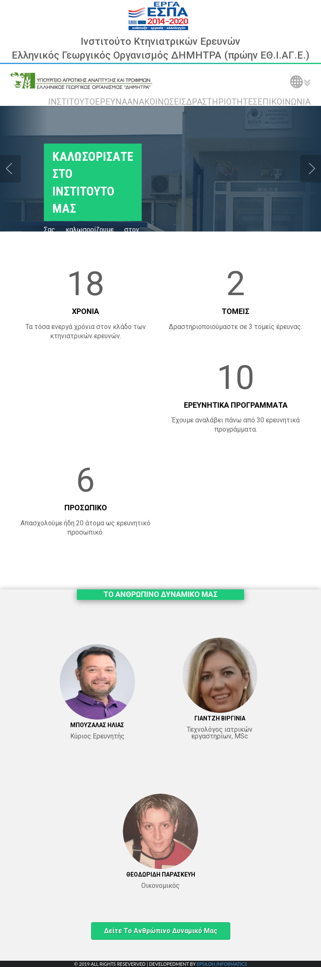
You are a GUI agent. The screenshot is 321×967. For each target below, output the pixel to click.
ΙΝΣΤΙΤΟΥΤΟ (71, 102)
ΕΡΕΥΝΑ (111, 102)
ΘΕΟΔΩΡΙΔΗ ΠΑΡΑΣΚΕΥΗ (160, 874)
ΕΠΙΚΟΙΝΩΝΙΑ (284, 102)
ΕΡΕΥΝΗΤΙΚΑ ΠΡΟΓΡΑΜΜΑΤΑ (236, 405)
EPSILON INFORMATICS (221, 964)
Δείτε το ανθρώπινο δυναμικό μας (160, 931)
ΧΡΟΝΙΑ (85, 311)
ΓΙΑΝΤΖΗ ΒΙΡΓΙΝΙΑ (219, 718)
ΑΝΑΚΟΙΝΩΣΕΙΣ (156, 102)
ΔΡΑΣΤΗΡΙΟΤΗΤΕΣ (221, 102)
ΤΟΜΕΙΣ (236, 311)
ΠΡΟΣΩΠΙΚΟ (85, 507)
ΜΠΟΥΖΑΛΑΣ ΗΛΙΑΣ (97, 725)
